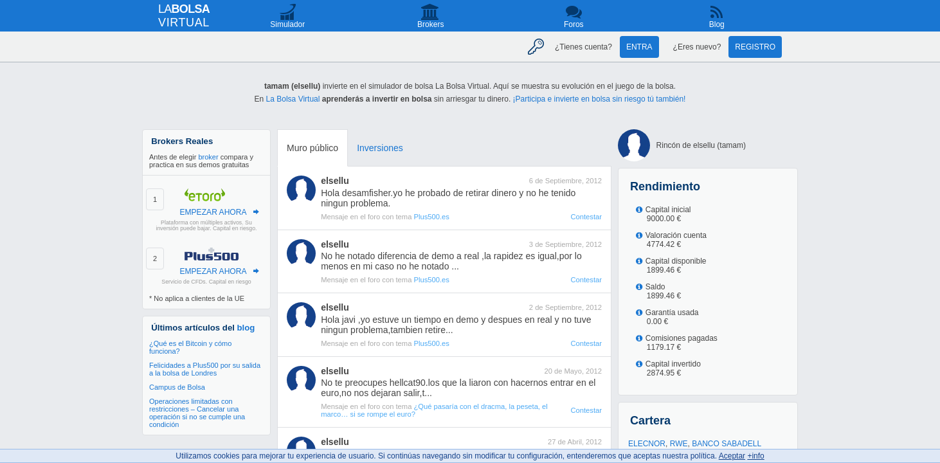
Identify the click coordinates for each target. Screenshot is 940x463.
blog (246, 327)
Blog (717, 24)
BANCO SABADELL (726, 443)
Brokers (430, 24)
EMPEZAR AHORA (212, 212)
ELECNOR (646, 443)
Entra (639, 46)
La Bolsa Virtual (293, 99)
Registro (755, 46)
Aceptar (732, 455)
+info (755, 455)
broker (208, 157)
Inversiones (380, 148)
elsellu (335, 181)
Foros (574, 24)
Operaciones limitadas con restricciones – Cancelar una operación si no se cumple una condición (197, 412)
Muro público (312, 148)
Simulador (287, 24)
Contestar (586, 217)
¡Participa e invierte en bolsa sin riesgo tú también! (599, 99)
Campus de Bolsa (177, 387)
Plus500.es (431, 217)
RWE (679, 443)
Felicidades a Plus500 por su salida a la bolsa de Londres (204, 369)
